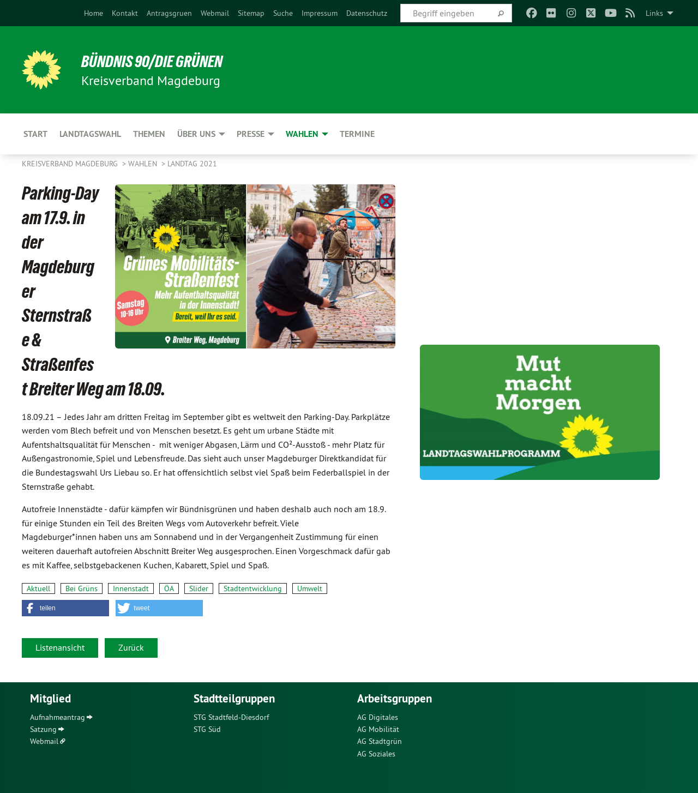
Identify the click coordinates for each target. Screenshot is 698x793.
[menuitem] (93, 13)
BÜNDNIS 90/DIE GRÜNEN (156, 61)
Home (93, 13)
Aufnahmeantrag (57, 717)
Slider (198, 588)
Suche (283, 13)
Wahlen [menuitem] (302, 134)
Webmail (215, 13)
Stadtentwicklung (253, 588)
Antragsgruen (169, 13)
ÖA (169, 588)
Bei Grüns (81, 588)
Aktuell (38, 588)
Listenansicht (60, 647)
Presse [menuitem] (250, 134)
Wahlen (143, 164)
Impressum (320, 13)
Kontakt (125, 13)
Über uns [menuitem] (196, 134)
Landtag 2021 (192, 164)
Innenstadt (131, 588)
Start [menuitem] (35, 134)
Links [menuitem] (654, 13)
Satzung (43, 729)
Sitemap (251, 13)
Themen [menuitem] (149, 134)
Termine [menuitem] (357, 134)
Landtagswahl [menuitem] (90, 134)
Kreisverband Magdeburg (71, 164)
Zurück (131, 647)
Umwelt (309, 588)
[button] (65, 608)
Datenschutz (366, 13)
